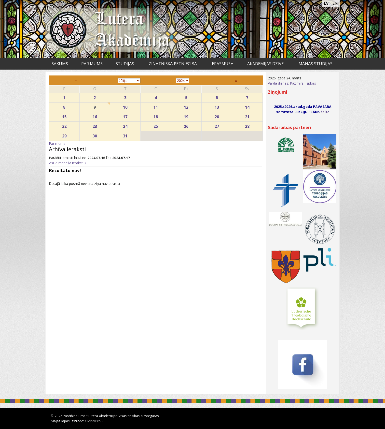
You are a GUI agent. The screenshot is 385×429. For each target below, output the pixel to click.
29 (64, 135)
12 (186, 106)
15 (64, 115)
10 (125, 106)
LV (326, 3)
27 (217, 125)
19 (186, 115)
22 (64, 125)
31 (125, 135)
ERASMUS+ (222, 63)
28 (247, 125)
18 (156, 115)
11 (156, 106)
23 (95, 125)
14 (247, 106)
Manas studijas (315, 63)
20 (217, 115)
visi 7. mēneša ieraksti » (67, 163)
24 (125, 125)
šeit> (325, 111)
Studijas (125, 63)
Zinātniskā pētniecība (173, 63)
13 (217, 106)
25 (156, 125)
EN (335, 3)
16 (95, 115)
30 (95, 135)
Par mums (92, 63)
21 (247, 115)
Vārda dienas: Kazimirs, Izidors (292, 83)
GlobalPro (93, 421)
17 (125, 115)
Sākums (60, 63)
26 (186, 125)
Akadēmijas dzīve (265, 63)
